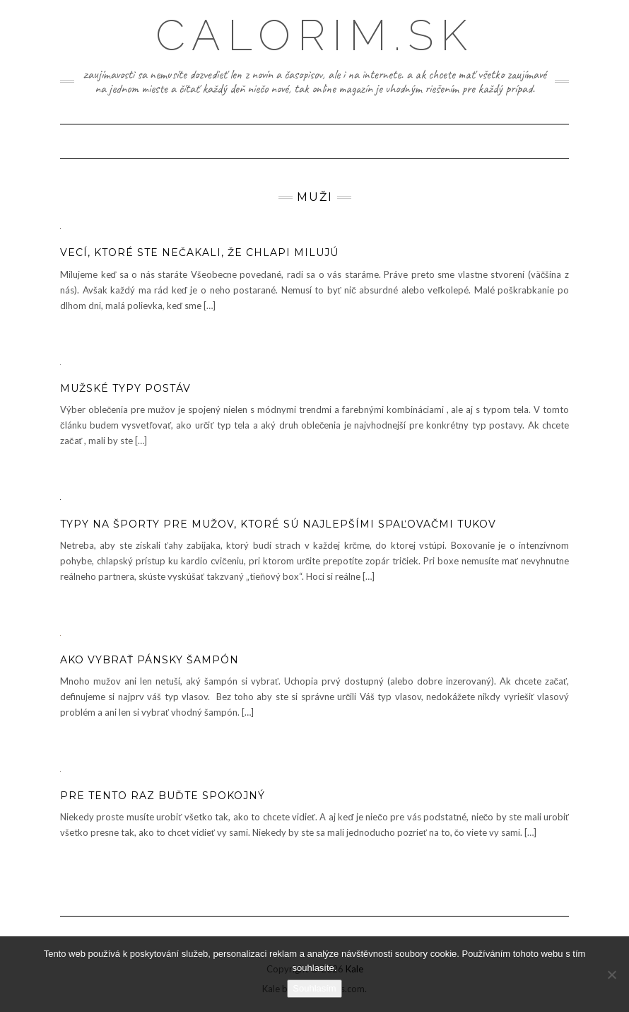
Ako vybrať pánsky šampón (149, 659)
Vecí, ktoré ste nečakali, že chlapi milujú (199, 252)
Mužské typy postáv (125, 388)
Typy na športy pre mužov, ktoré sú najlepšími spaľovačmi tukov (278, 524)
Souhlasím (314, 988)
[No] (611, 974)
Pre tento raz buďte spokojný (162, 795)
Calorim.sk (314, 35)
